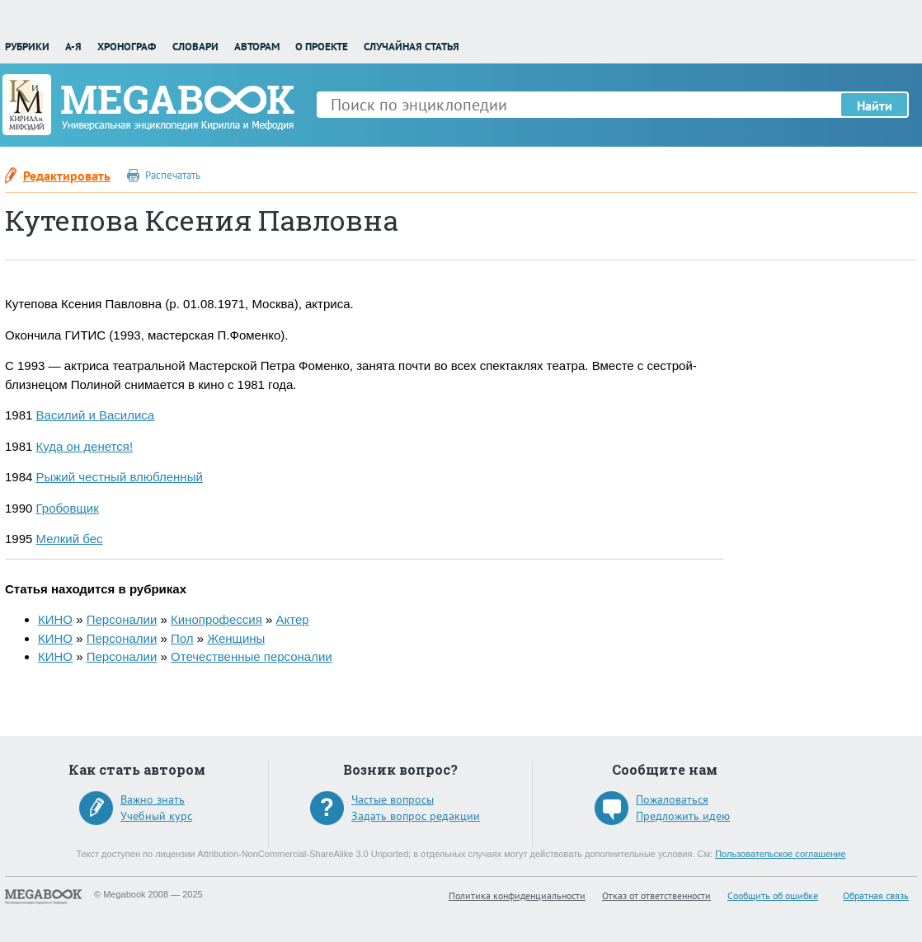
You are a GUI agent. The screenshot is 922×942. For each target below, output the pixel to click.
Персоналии (122, 619)
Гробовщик (67, 508)
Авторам (257, 47)
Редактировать (67, 175)
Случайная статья (411, 47)
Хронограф (126, 47)
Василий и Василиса (95, 415)
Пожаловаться (672, 799)
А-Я (73, 47)
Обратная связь (876, 895)
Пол (182, 638)
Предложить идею (683, 815)
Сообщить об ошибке (772, 895)
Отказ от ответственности (656, 895)
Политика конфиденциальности (517, 895)
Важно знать (152, 799)
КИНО (55, 619)
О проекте (321, 47)
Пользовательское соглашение (780, 854)
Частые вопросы (392, 799)
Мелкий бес (69, 539)
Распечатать (172, 175)
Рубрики (27, 47)
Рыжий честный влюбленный (119, 477)
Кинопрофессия (216, 619)
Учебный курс (156, 815)
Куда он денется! (85, 446)
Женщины (236, 638)
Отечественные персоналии (251, 656)
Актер (291, 619)
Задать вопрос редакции (415, 815)
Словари (195, 47)
